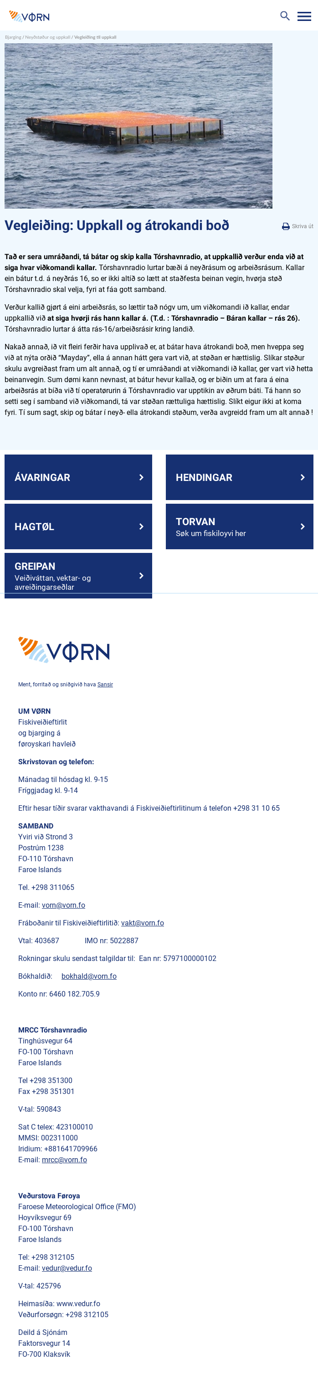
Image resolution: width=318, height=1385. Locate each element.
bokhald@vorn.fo (89, 976)
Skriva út (297, 226)
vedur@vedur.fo (67, 1268)
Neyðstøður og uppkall (47, 37)
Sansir (105, 684)
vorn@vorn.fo (63, 905)
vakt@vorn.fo (142, 923)
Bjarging (13, 37)
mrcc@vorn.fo (64, 1159)
